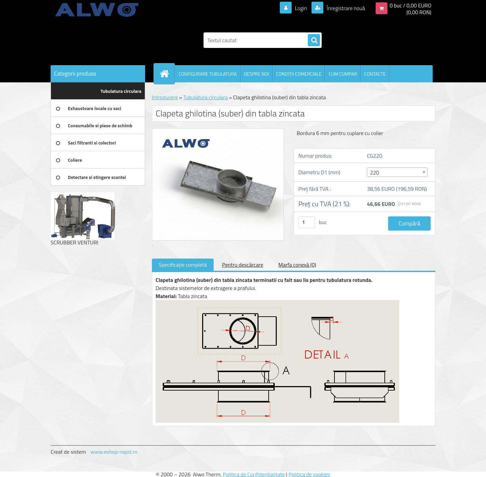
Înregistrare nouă (345, 8)
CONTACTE (375, 73)
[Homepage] (167, 73)
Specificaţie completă (183, 265)
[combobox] (397, 172)
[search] (314, 40)
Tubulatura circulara (205, 97)
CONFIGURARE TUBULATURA (208, 73)
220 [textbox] (374, 172)
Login (301, 8)
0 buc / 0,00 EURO (410, 5)
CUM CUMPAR (342, 73)
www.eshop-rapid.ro (113, 452)
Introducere (165, 97)
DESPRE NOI (256, 73)
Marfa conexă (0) (297, 265)
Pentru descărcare (242, 265)
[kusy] (306, 222)
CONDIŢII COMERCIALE (299, 73)
